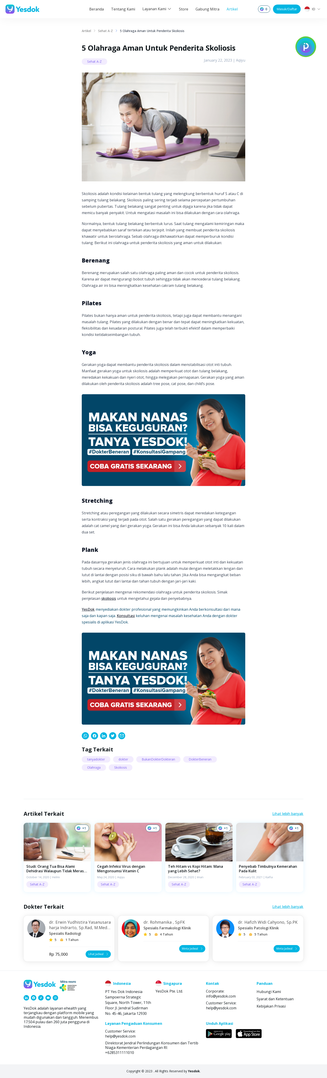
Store (183, 9)
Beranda (96, 9)
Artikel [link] (86, 31)
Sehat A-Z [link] (105, 31)
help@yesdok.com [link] (221, 1007)
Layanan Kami (157, 8)
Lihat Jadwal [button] (98, 954)
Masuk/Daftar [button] (287, 9)
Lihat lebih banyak (287, 813)
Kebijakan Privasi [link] (271, 1006)
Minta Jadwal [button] (192, 948)
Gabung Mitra (207, 9)
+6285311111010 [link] (119, 1052)
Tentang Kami (123, 9)
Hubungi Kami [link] (269, 991)
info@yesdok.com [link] (221, 996)
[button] (57, 857)
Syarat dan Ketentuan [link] (275, 998)
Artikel (232, 9)
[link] (85, 735)
